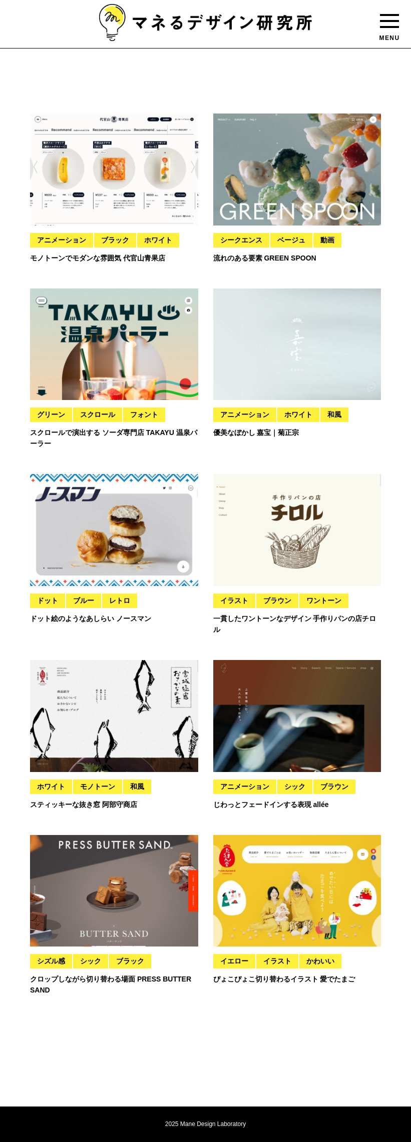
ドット (47, 600)
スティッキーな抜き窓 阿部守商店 (83, 804)
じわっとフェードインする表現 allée (271, 804)
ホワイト (158, 240)
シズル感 (51, 961)
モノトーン (97, 786)
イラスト (234, 600)
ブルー (83, 600)
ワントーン (323, 600)
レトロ (119, 600)
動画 (327, 240)
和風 (334, 414)
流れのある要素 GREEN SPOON (264, 258)
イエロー (234, 961)
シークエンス (241, 240)
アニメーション (61, 240)
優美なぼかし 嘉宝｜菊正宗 (256, 432)
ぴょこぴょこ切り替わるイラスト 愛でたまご (284, 979)
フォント (144, 414)
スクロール (97, 414)
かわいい (320, 961)
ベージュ (291, 240)
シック (294, 786)
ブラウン (277, 600)
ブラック (115, 240)
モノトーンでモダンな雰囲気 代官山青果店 (97, 258)
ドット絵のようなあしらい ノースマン (90, 618)
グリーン (51, 414)
